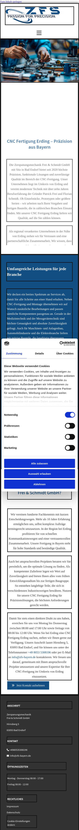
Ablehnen (39, 484)
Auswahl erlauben (39, 473)
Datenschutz (13, 812)
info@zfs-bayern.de (24, 657)
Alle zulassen (39, 463)
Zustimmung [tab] (14, 353)
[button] (28, 685)
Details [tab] (39, 353)
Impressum (13, 806)
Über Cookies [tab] (65, 353)
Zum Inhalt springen (11, 1)
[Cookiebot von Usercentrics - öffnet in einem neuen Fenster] (59, 343)
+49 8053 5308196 (39, 652)
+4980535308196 (18, 749)
